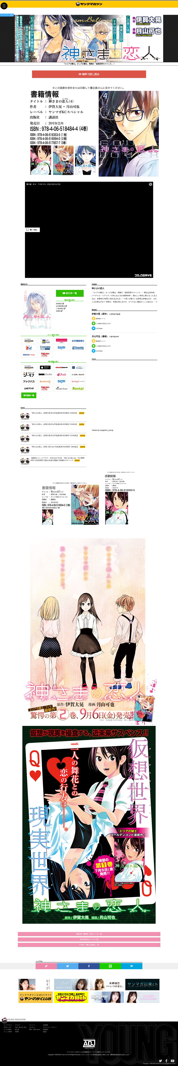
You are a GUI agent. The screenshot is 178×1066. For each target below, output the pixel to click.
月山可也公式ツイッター (89, 939)
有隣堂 (59, 311)
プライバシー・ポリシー (50, 1027)
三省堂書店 (61, 308)
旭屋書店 (60, 303)
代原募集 (45, 1025)
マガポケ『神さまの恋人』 (89, 945)
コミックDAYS (8, 1031)
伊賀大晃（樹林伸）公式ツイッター (89, 934)
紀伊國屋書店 (61, 306)
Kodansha (64, 1054)
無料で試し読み (89, 74)
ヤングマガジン (8, 1025)
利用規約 (45, 1029)
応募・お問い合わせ (34, 1029)
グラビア (17, 1025)
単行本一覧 (70, 293)
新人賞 (17, 1029)
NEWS (17, 1031)
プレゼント (32, 1027)
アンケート (32, 1025)
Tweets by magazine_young (102, 430)
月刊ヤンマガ (7, 1027)
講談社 (45, 1031)
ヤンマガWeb (7, 1029)
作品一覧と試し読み (20, 1027)
